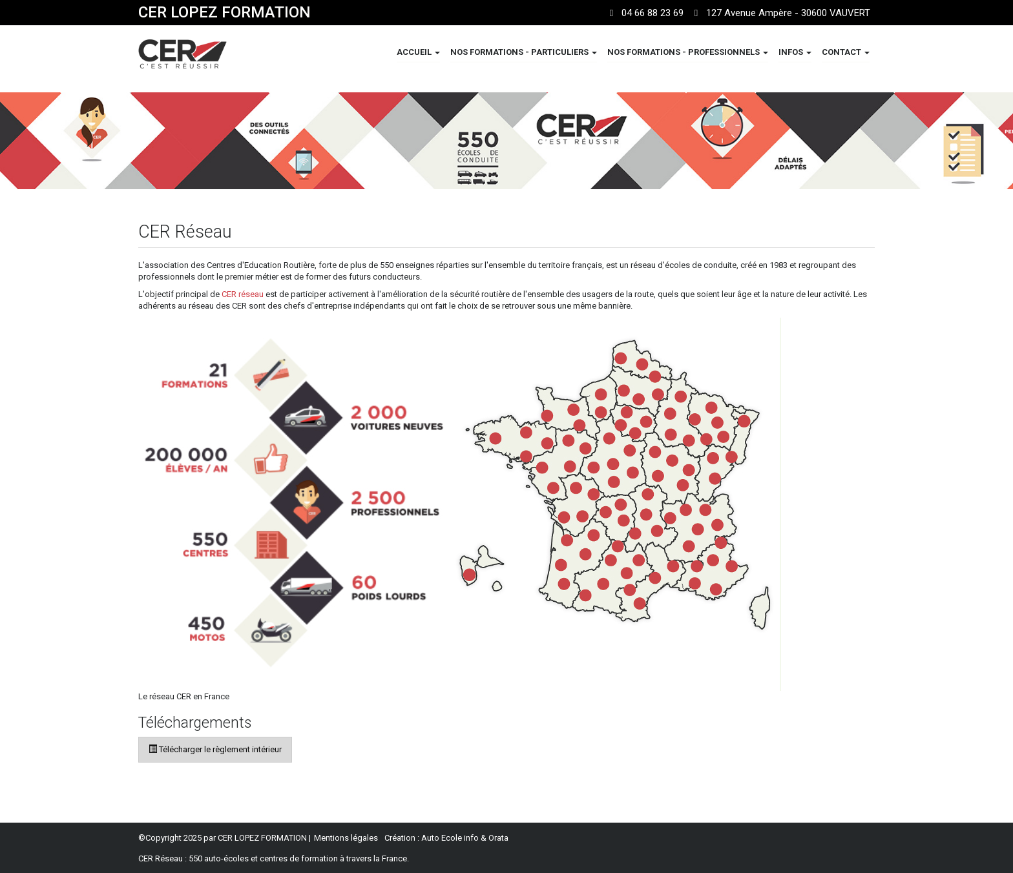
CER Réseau (160, 858)
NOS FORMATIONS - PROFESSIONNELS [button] (687, 52)
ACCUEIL (418, 52)
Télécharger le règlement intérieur (215, 749)
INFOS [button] (794, 52)
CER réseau (243, 294)
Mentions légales (346, 838)
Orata (498, 838)
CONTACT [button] (846, 52)
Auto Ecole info (450, 838)
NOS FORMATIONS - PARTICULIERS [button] (523, 52)
